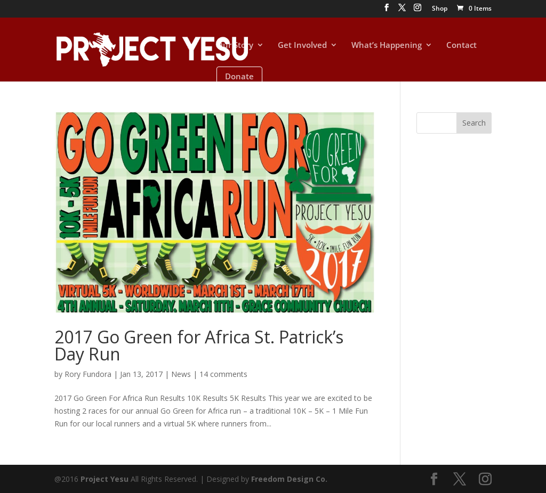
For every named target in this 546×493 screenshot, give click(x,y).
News (181, 374)
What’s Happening (386, 45)
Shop (439, 9)
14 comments (223, 374)
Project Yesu (105, 479)
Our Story (234, 45)
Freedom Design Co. (289, 479)
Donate (239, 76)
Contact (461, 45)
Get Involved (302, 45)
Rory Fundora (88, 374)
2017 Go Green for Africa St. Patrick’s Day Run (198, 345)
